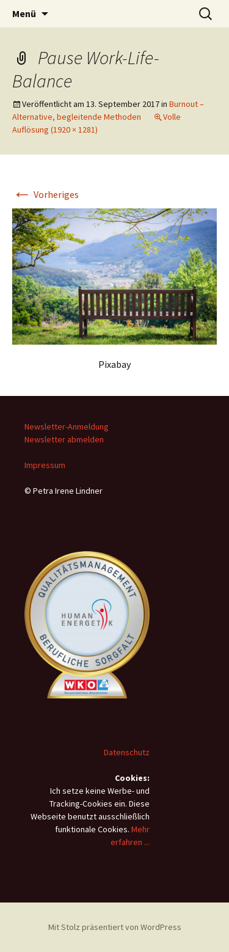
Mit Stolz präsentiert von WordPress (114, 926)
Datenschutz (127, 752)
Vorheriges (45, 194)
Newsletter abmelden (64, 439)
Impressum (44, 465)
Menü (24, 13)
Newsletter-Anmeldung (66, 426)
